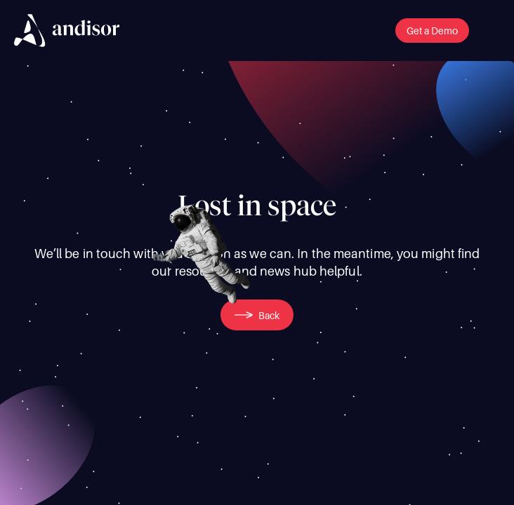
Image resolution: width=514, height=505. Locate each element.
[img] (66, 30)
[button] (432, 30)
